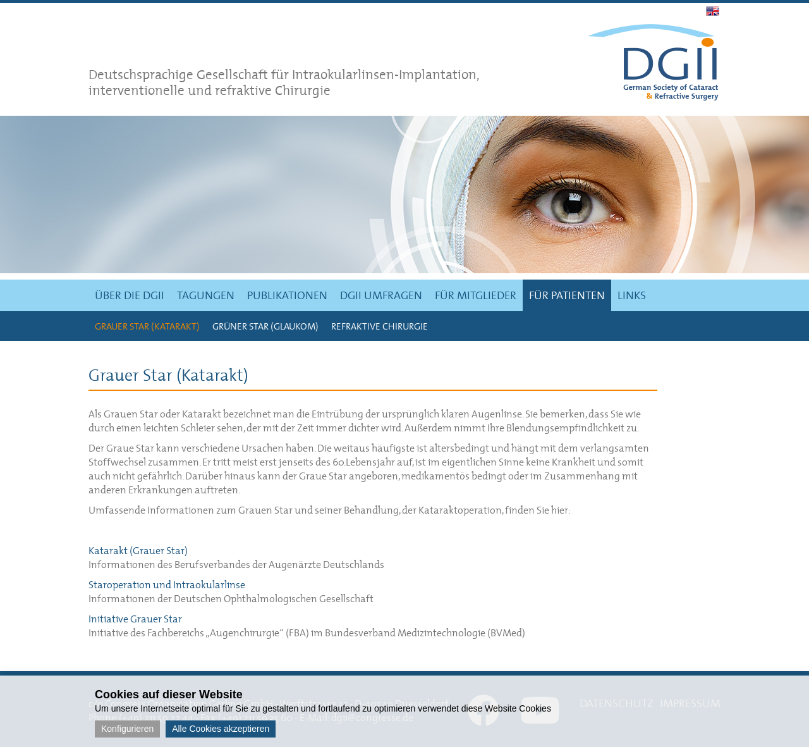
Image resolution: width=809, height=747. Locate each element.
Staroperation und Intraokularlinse (166, 584)
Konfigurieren (127, 729)
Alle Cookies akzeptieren (220, 729)
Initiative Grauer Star (135, 618)
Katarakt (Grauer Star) (138, 550)
